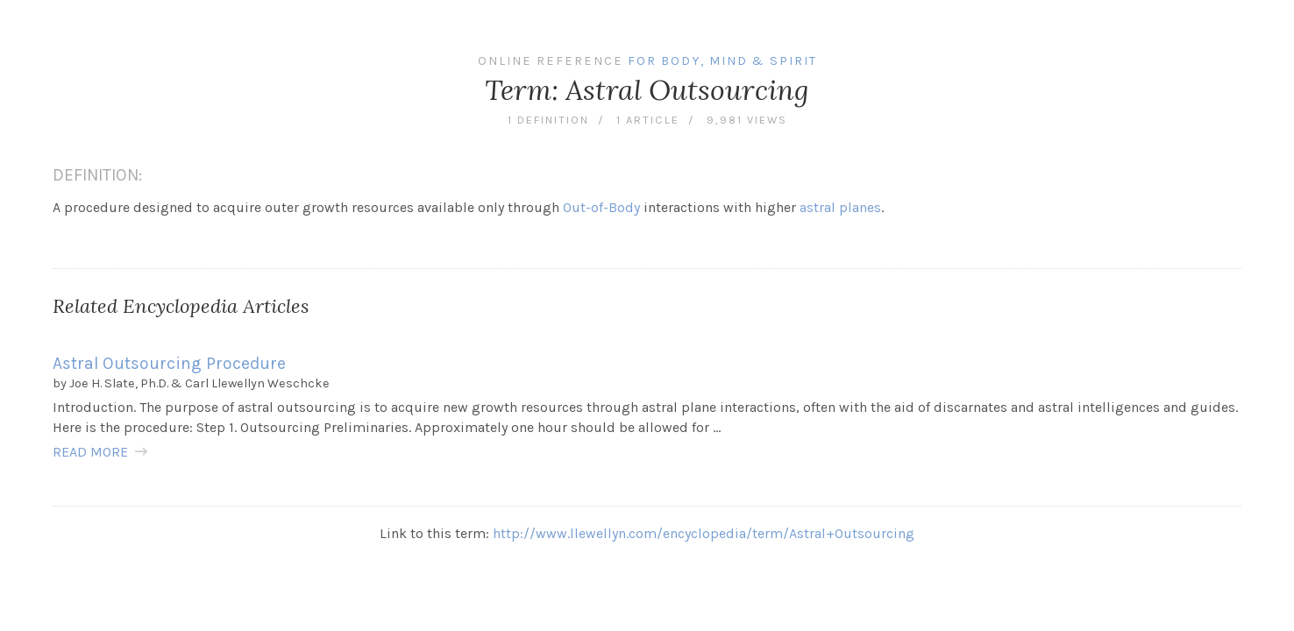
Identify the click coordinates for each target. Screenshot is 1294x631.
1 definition (548, 119)
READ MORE (90, 451)
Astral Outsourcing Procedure (169, 363)
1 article (647, 119)
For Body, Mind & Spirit (722, 60)
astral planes (840, 207)
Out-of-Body (601, 207)
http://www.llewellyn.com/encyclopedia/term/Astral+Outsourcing (703, 533)
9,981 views (747, 119)
